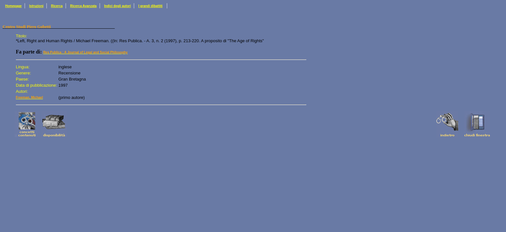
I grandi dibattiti (150, 6)
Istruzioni (36, 6)
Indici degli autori (117, 6)
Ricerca (57, 6)
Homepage (13, 6)
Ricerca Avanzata (83, 6)
